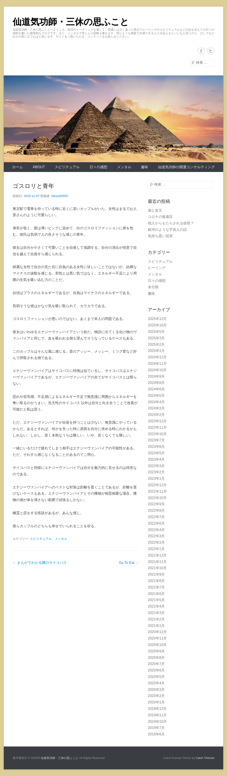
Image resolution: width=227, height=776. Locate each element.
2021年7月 (156, 587)
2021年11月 (157, 562)
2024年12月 (157, 357)
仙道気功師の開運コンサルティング (186, 167)
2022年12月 (157, 485)
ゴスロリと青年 (33, 186)
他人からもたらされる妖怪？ (171, 223)
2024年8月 (156, 383)
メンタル (124, 167)
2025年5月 (156, 332)
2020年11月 (157, 638)
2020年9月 (156, 651)
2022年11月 (157, 491)
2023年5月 (156, 453)
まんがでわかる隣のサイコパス (40, 563)
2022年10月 (157, 498)
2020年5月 (156, 677)
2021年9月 (156, 574)
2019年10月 (157, 721)
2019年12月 (157, 709)
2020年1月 (156, 702)
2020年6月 (156, 670)
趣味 (144, 167)
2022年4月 (156, 530)
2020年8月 (156, 658)
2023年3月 (156, 466)
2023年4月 (156, 459)
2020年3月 (156, 689)
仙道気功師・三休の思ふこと (71, 22)
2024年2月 (156, 415)
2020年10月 (157, 645)
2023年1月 (156, 478)
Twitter (210, 51)
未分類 (153, 287)
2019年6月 (156, 734)
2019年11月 (157, 715)
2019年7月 (156, 728)
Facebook (201, 51)
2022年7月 (156, 517)
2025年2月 (156, 344)
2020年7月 (156, 664)
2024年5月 (156, 395)
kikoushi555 (59, 196)
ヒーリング (157, 268)
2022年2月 (156, 542)
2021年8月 (156, 581)
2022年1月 (156, 549)
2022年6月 (156, 523)
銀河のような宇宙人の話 (167, 229)
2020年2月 (156, 696)
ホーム (17, 167)
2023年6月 (156, 446)
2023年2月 (156, 472)
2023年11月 (157, 427)
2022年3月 (156, 536)
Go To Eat (129, 563)
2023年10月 (157, 434)
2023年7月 (156, 440)
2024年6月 (156, 389)
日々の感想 (98, 167)
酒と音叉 (155, 210)
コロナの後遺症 (160, 217)
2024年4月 (156, 402)
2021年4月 (156, 606)
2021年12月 (157, 555)
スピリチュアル (67, 167)
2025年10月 (157, 325)
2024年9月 (156, 376)
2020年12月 (157, 632)
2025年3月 (156, 338)
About (39, 167)
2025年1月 (156, 351)
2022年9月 (156, 504)
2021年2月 (156, 619)
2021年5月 (156, 600)
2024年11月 (157, 363)
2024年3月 (156, 408)
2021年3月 (156, 613)
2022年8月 (156, 510)
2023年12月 (157, 421)
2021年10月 (157, 568)
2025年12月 (157, 319)
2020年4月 (156, 683)
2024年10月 (157, 370)
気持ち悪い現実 (160, 236)
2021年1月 (156, 626)
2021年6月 (156, 594)
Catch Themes (205, 758)
